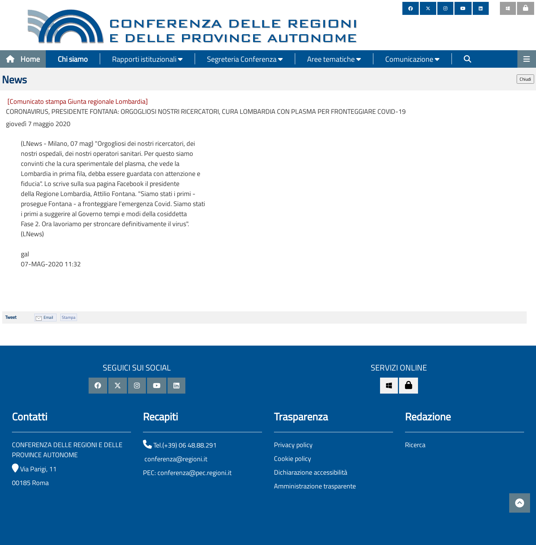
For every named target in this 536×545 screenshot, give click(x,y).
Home (23, 59)
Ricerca (415, 445)
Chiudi (525, 79)
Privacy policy (293, 445)
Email (48, 317)
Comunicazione (412, 59)
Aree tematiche (334, 59)
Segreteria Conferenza (245, 59)
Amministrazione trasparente (315, 486)
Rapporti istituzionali (147, 59)
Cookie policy (292, 458)
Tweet (10, 317)
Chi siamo (73, 59)
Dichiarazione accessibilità (310, 472)
